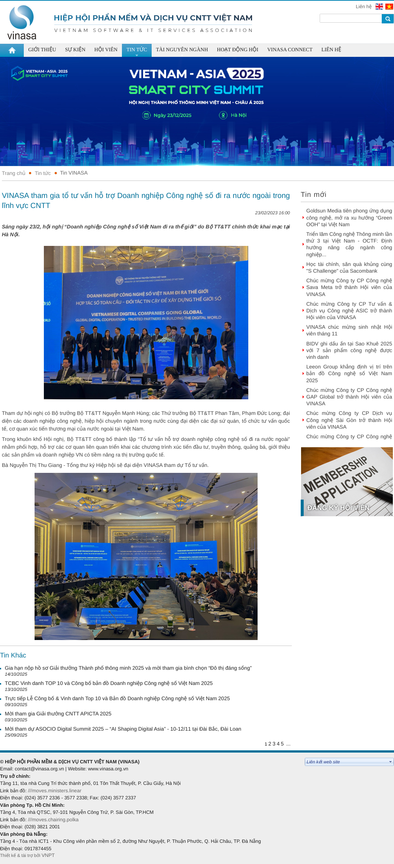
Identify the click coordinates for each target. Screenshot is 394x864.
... (288, 744)
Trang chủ (13, 173)
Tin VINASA (74, 173)
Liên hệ (364, 6)
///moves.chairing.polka (53, 819)
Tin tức (43, 173)
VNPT (49, 855)
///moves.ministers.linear (54, 790)
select (390, 762)
